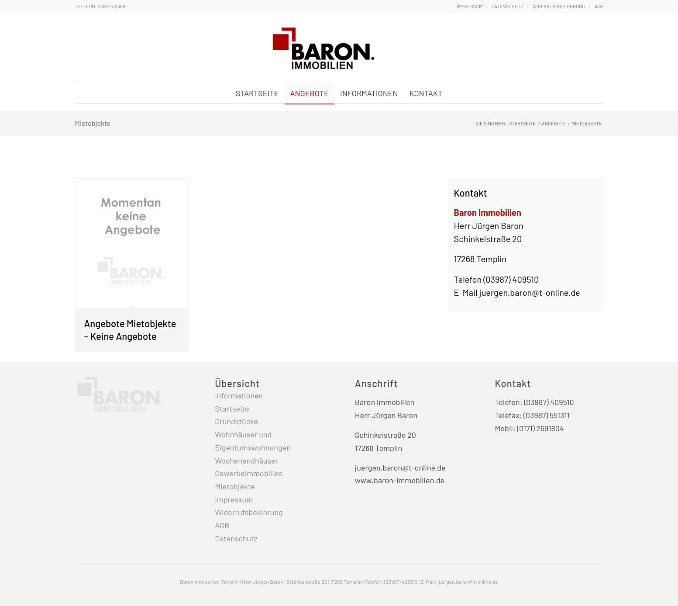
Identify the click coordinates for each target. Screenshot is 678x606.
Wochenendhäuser (246, 460)
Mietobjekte (93, 123)
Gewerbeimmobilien (248, 473)
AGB (598, 6)
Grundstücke (236, 421)
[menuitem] (469, 6)
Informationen (239, 395)
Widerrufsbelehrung (558, 6)
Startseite (232, 408)
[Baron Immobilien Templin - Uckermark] (321, 48)
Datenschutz (507, 6)
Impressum (469, 6)
